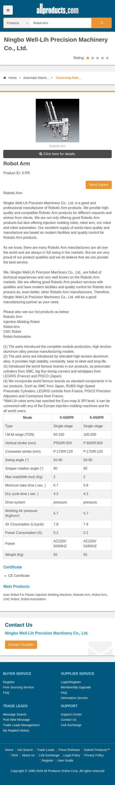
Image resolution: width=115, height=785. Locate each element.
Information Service (74, 698)
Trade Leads (45, 750)
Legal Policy (71, 755)
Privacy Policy (94, 755)
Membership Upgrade (76, 687)
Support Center (71, 714)
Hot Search (25, 750)
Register (9, 682)
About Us (28, 755)
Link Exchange (71, 725)
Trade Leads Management (21, 725)
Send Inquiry (98, 185)
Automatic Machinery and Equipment (36, 77)
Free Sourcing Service (18, 687)
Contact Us (68, 719)
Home (10, 77)
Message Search (14, 714)
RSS (15, 755)
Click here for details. (57, 154)
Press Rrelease (69, 750)
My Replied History (16, 730)
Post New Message (16, 719)
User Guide (65, 760)
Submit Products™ (97, 750)
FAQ (6, 692)
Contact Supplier (21, 644)
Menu (8, 10)
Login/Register (71, 682)
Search (101, 23)
